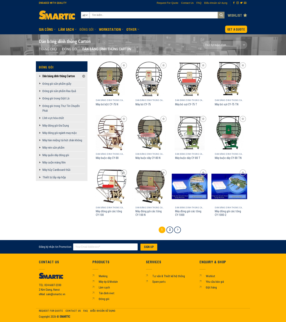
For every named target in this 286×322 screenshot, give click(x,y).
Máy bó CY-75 (143, 104)
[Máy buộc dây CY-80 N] (150, 133)
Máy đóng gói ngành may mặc (59, 133)
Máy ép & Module (108, 282)
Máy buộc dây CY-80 (107, 158)
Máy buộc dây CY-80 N (147, 158)
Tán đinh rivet (106, 293)
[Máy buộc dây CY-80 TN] (229, 133)
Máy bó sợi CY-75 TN (226, 104)
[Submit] (221, 15)
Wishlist (210, 276)
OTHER (132, 29)
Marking (103, 276)
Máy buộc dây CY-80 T (187, 158)
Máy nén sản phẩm (53, 147)
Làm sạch (104, 287)
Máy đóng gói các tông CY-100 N (148, 213)
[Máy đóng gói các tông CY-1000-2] (229, 186)
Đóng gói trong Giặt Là (55, 98)
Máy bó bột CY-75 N (107, 104)
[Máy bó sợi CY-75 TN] (229, 79)
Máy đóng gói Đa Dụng (55, 125)
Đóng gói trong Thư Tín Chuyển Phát (61, 108)
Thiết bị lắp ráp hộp (54, 177)
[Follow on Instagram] (237, 3)
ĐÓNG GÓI (88, 29)
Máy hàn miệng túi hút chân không (62, 140)
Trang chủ (48, 49)
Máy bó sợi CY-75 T (186, 104)
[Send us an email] (245, 3)
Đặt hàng (211, 287)
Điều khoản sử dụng (215, 2)
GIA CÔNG (47, 29)
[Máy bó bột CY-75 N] (110, 79)
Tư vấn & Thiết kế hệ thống (168, 276)
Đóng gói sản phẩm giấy (56, 84)
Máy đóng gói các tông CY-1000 (188, 213)
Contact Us (187, 2)
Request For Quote (167, 2)
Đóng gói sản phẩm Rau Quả (59, 91)
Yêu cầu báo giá (215, 282)
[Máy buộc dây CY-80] (110, 133)
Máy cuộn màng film (54, 162)
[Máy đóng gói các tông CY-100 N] (150, 186)
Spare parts (159, 282)
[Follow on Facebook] (234, 3)
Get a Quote (236, 29)
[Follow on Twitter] (241, 3)
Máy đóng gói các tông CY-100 (109, 213)
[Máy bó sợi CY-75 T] (189, 79)
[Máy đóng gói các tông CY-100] (110, 186)
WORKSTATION (111, 29)
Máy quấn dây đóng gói (55, 155)
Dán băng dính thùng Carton (58, 76)
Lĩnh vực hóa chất (53, 118)
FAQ (199, 2)
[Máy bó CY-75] (150, 79)
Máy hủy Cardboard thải (56, 170)
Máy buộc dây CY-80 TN (228, 158)
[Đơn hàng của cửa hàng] (225, 45)
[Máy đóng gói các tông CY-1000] (189, 186)
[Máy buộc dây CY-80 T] (189, 133)
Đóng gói (104, 299)
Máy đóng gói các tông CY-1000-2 (228, 213)
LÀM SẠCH (67, 29)
